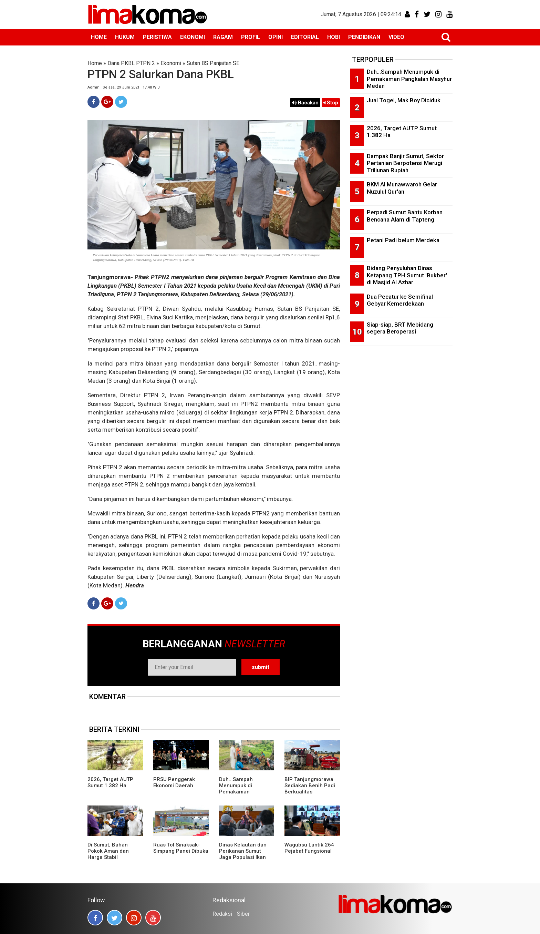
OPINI (275, 37)
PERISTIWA (157, 37)
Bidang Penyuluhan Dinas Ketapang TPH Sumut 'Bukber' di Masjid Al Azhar (407, 275)
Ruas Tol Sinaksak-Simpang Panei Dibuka (180, 848)
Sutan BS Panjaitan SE (213, 63)
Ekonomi (170, 63)
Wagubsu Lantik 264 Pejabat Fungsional (309, 848)
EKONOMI (192, 37)
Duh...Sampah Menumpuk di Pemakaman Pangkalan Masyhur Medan (243, 791)
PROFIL (250, 37)
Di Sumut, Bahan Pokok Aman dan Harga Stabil (108, 851)
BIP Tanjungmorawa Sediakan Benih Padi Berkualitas (309, 785)
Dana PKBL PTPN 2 (131, 63)
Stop (330, 103)
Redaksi (222, 914)
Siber (243, 914)
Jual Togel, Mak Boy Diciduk (403, 100)
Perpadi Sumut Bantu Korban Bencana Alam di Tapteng (405, 216)
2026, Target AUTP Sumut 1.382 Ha (110, 782)
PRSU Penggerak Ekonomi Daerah (174, 782)
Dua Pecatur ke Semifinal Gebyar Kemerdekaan (400, 300)
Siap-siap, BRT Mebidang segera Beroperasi (400, 328)
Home (94, 63)
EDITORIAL (305, 37)
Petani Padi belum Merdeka (403, 240)
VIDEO (396, 37)
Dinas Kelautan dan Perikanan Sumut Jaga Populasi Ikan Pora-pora (243, 854)
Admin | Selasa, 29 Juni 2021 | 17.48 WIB (123, 87)
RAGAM (223, 37)
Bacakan (305, 103)
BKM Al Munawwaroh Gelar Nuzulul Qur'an (402, 188)
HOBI (333, 37)
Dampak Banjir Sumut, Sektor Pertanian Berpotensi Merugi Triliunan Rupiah (405, 163)
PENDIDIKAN (364, 37)
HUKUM (125, 37)
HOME (99, 37)
